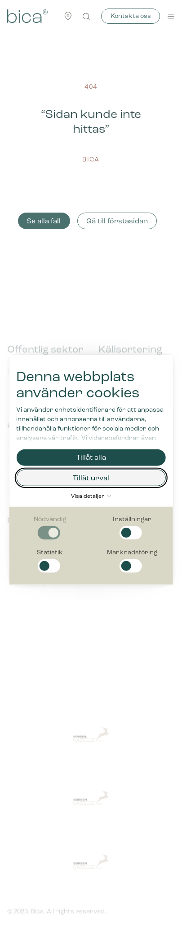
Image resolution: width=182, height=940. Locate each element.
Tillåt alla (91, 457)
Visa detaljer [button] (91, 496)
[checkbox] (50, 527)
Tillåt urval (91, 478)
